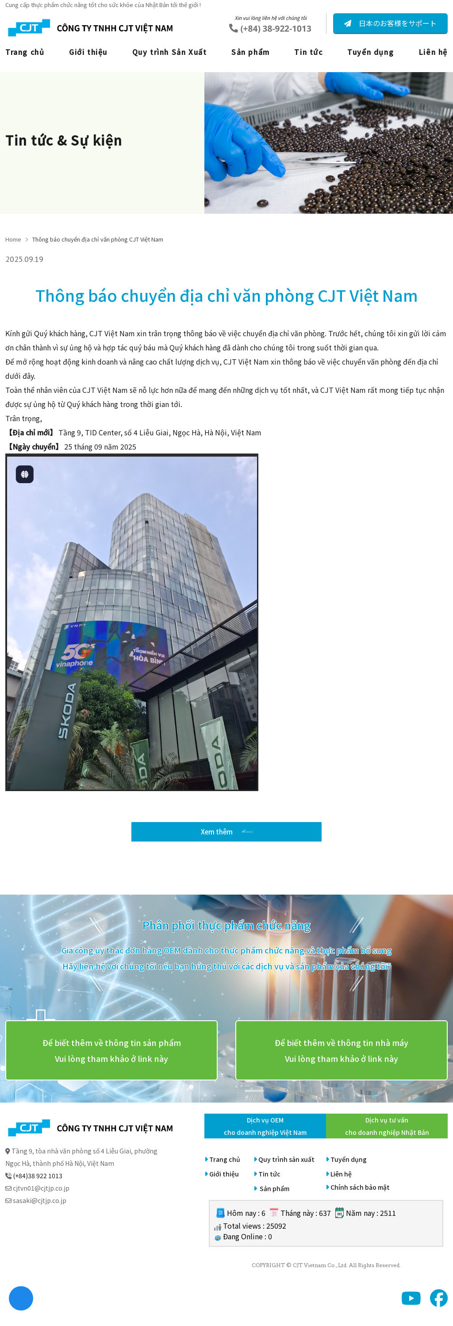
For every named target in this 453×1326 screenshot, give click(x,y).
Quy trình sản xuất (286, 1168)
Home (13, 239)
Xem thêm (216, 836)
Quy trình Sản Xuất (169, 51)
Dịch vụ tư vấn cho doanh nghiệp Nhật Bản (387, 1134)
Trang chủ (24, 51)
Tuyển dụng (370, 51)
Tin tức (308, 51)
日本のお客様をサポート (397, 23)
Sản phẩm (250, 51)
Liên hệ (433, 51)
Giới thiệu (88, 51)
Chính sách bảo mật (360, 1195)
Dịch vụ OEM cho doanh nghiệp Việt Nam (265, 1134)
